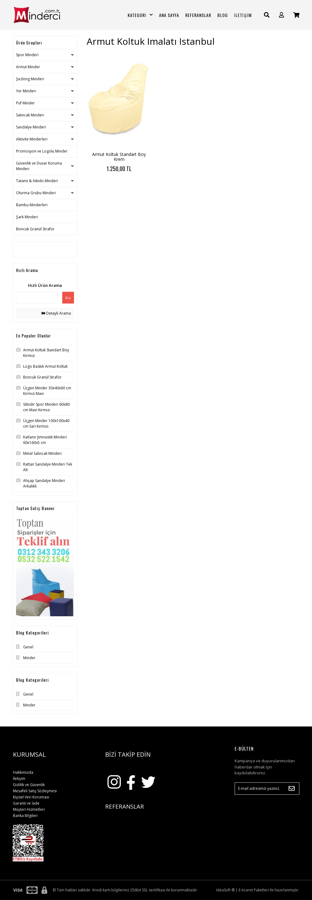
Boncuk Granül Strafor (35, 229)
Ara (68, 297)
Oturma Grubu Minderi (36, 192)
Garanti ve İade (26, 803)
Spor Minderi (27, 54)
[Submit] (291, 788)
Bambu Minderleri (31, 204)
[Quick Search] (37, 297)
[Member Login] (281, 15)
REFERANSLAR (198, 15)
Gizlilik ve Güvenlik (29, 784)
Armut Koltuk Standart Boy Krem (119, 156)
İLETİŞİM (243, 15)
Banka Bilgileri (25, 815)
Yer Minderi (26, 91)
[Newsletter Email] (267, 788)
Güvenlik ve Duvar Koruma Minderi (39, 166)
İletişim (19, 778)
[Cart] (296, 15)
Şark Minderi (27, 217)
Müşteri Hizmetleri (29, 809)
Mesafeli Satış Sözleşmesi (35, 790)
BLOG (222, 15)
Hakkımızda (23, 772)
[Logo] (45, 15)
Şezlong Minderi (30, 79)
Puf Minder (25, 103)
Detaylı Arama (56, 313)
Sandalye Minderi (31, 127)
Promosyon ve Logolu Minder (42, 151)
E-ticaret (246, 890)
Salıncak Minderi (30, 115)
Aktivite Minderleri (31, 139)
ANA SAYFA (169, 15)
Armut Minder (28, 66)
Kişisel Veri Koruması (31, 797)
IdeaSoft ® (225, 890)
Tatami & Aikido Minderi (37, 180)
